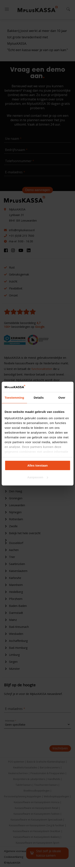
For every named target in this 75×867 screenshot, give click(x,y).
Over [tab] (61, 397)
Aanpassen (37, 477)
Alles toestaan (37, 465)
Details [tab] (39, 397)
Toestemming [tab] (14, 397)
